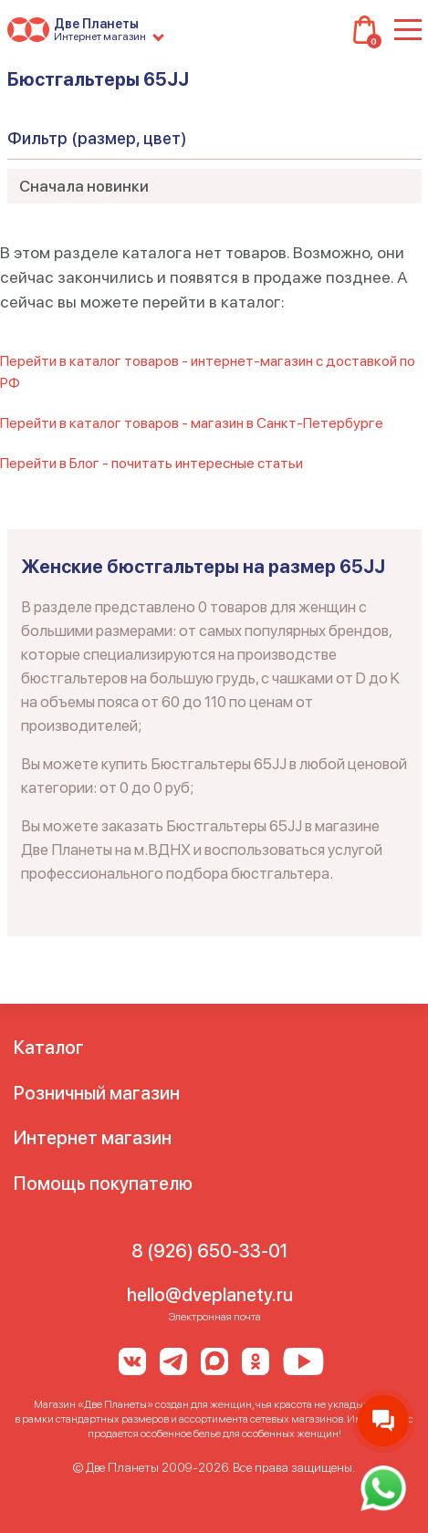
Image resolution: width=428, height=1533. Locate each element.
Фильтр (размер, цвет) (97, 138)
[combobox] (214, 186)
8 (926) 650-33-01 (209, 1251)
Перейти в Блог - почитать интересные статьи (151, 463)
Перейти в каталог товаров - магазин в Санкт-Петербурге (191, 423)
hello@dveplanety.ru (210, 1295)
